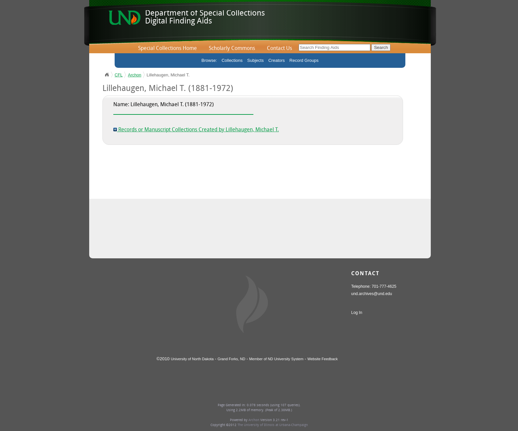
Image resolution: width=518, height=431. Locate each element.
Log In (356, 312)
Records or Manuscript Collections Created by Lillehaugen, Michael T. (196, 130)
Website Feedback (322, 359)
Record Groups (303, 60)
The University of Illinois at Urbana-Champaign (273, 425)
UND (106, 74)
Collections (232, 60)
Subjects (255, 60)
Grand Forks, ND (231, 359)
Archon (134, 74)
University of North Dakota (192, 359)
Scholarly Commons (232, 48)
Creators (276, 60)
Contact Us (279, 48)
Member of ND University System (276, 359)
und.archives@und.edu (371, 293)
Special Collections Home (167, 48)
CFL (119, 74)
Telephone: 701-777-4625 (373, 286)
